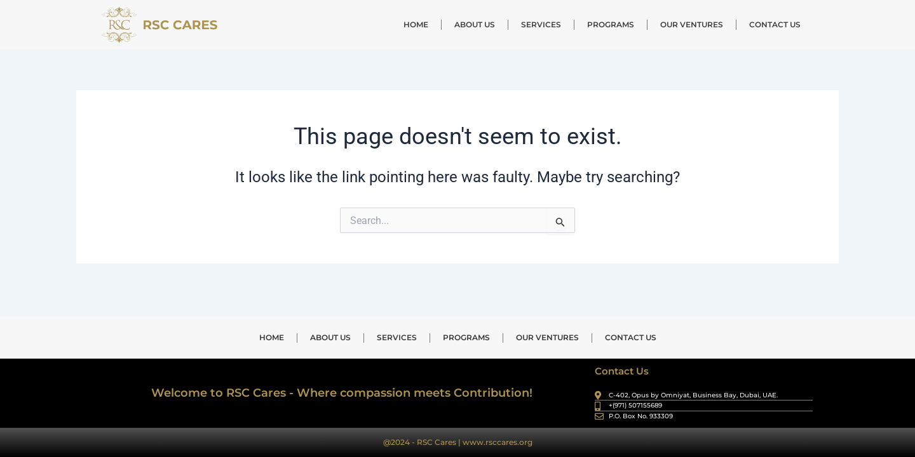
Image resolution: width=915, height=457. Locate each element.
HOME (415, 24)
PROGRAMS (610, 24)
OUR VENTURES (691, 24)
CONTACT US (775, 24)
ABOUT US (474, 24)
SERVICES (541, 24)
